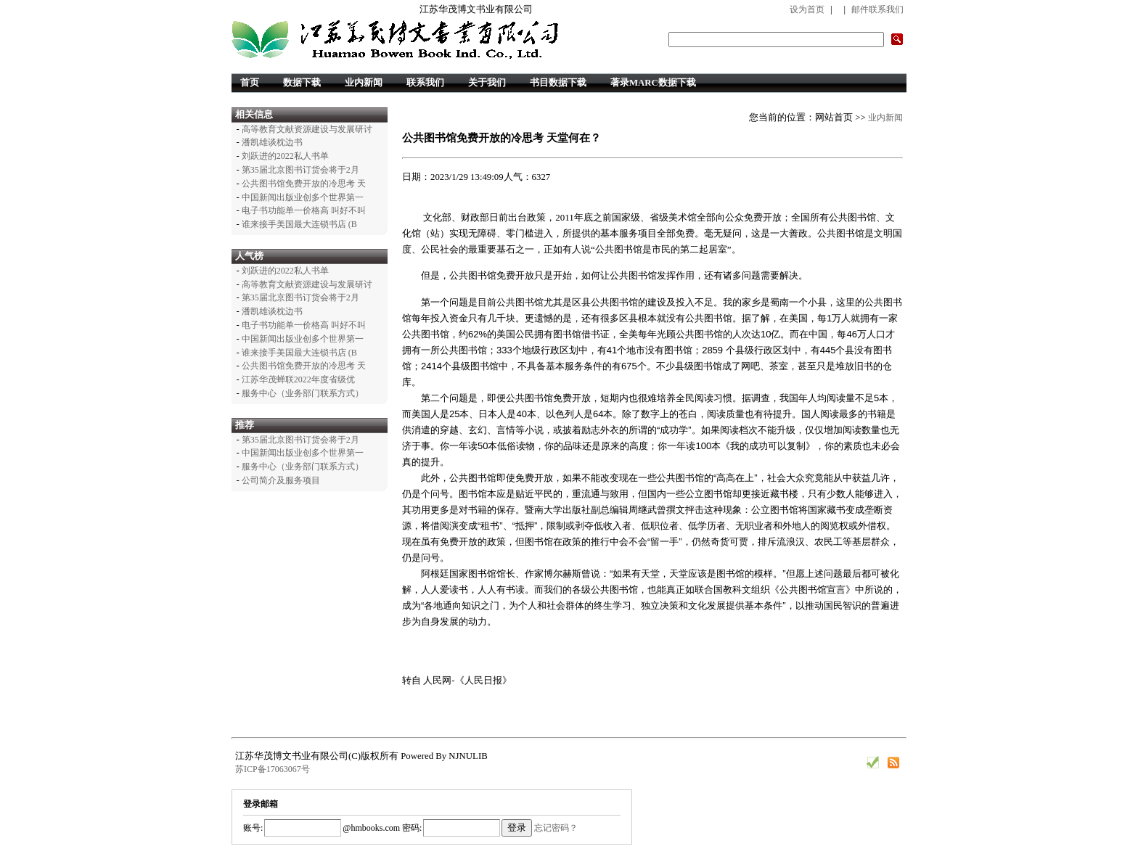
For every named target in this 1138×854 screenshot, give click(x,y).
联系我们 (425, 83)
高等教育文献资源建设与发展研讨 (307, 129)
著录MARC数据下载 (653, 83)
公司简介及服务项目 (281, 480)
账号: (253, 828)
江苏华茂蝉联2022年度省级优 (298, 379)
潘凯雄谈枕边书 (272, 142)
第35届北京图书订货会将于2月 (300, 170)
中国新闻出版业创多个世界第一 (303, 197)
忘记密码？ (556, 828)
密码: (411, 828)
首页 (249, 83)
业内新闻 (363, 83)
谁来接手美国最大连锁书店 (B (299, 224)
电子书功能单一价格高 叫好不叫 (304, 210)
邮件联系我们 (877, 9)
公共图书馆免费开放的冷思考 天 (304, 183)
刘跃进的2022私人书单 (285, 156)
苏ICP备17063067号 (272, 769)
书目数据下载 (558, 83)
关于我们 (487, 83)
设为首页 (807, 9)
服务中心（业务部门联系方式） (303, 393)
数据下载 (302, 83)
